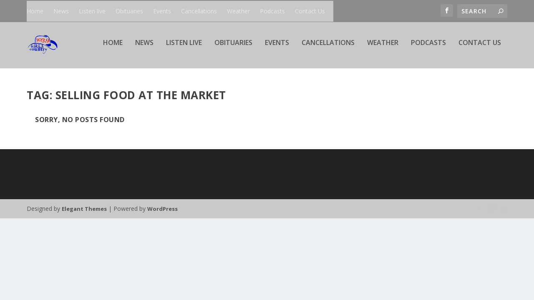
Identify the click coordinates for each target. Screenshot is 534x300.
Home (35, 11)
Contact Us (310, 11)
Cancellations (199, 11)
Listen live (92, 11)
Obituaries (129, 11)
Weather (238, 11)
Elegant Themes (84, 209)
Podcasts (272, 11)
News (61, 11)
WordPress (162, 209)
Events (162, 11)
